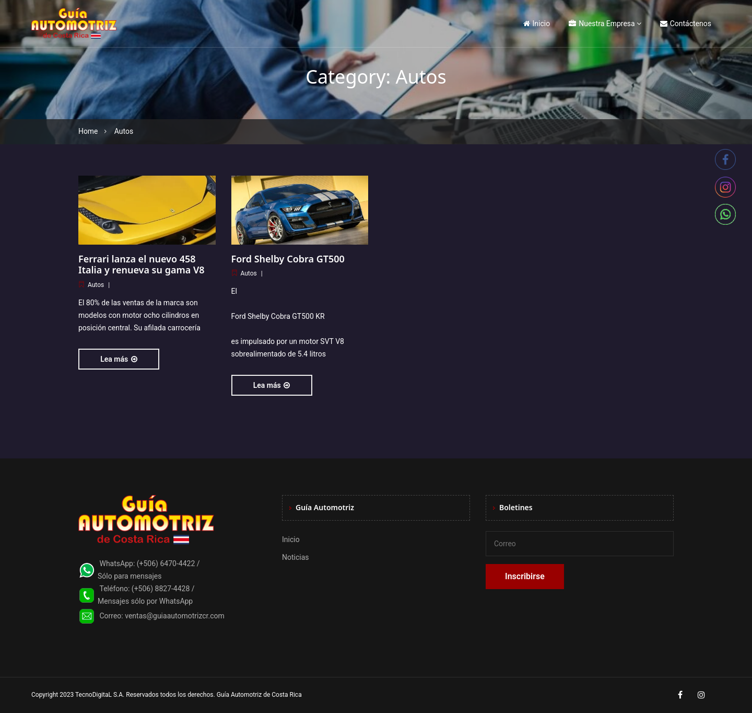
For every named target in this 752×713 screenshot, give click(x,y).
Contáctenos (685, 23)
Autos (96, 285)
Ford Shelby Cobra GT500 (288, 258)
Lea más (118, 359)
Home (88, 131)
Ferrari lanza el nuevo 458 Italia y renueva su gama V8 (141, 264)
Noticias (295, 557)
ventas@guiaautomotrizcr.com (175, 616)
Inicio (536, 23)
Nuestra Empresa (601, 23)
